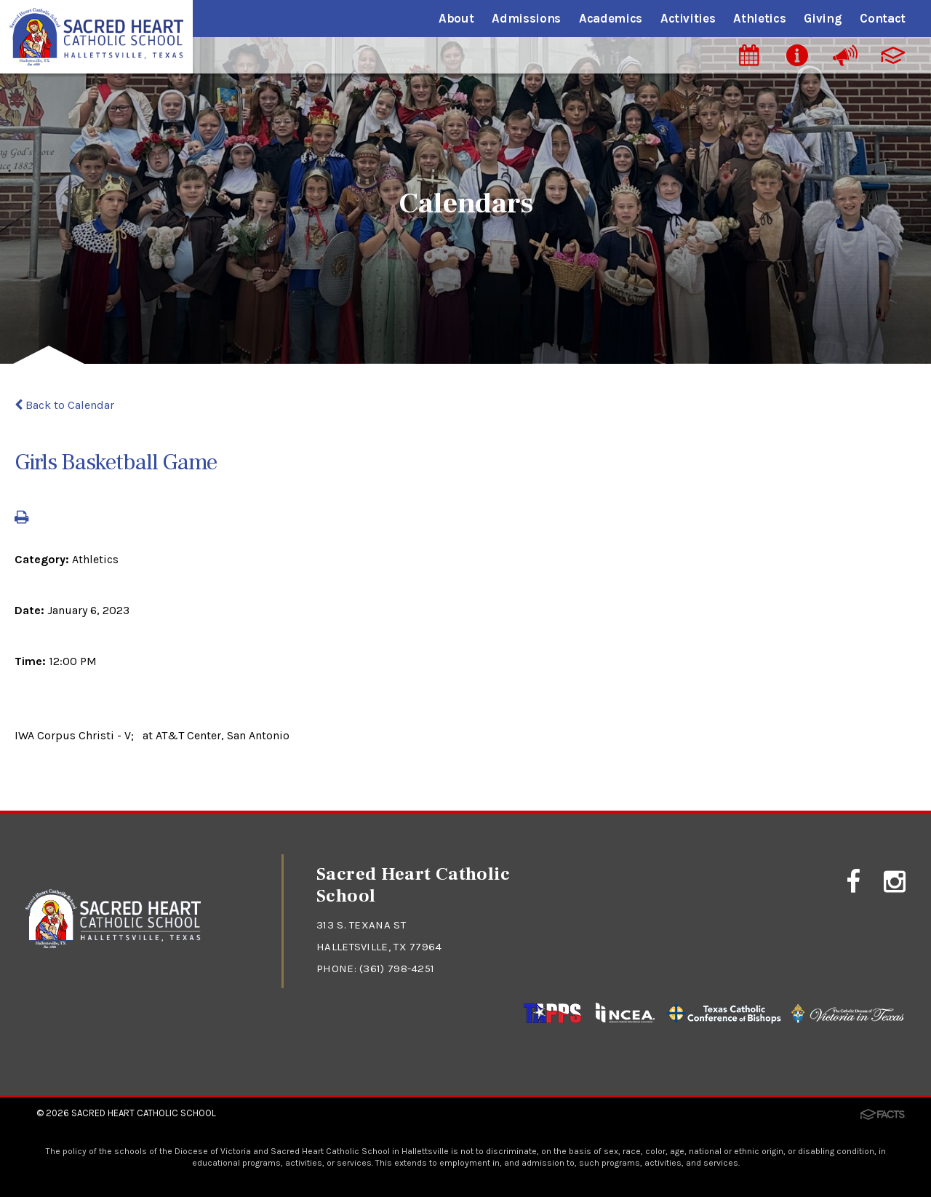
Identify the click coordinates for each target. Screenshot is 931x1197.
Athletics (759, 18)
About (456, 18)
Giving (823, 18)
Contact (883, 18)
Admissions (526, 18)
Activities (688, 18)
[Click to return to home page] (113, 944)
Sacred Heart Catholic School (143, 1112)
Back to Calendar (64, 405)
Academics (610, 18)
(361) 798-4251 (396, 968)
